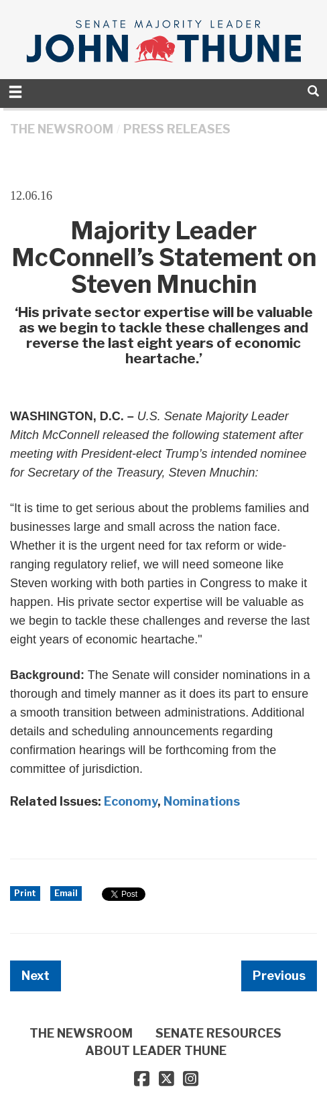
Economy (130, 801)
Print (25, 893)
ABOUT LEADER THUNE (155, 1051)
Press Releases (177, 129)
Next (35, 976)
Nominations (202, 801)
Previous (279, 976)
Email (66, 893)
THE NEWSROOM (61, 129)
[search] (313, 91)
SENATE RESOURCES (218, 1033)
